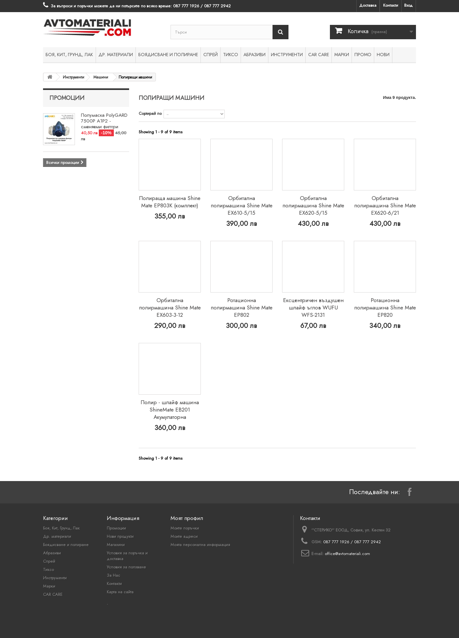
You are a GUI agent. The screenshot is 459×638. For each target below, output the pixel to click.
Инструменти (287, 54)
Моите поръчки (185, 528)
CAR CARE (318, 54)
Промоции (66, 98)
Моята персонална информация (200, 545)
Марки (341, 54)
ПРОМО (362, 54)
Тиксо (230, 54)
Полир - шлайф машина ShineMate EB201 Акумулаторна (170, 409)
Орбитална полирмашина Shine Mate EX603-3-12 (170, 307)
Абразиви (255, 54)
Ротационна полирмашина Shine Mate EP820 (385, 307)
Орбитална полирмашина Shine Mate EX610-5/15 (242, 205)
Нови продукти (120, 536)
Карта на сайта (120, 592)
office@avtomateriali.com (347, 554)
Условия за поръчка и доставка (127, 556)
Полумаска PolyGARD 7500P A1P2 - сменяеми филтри (104, 121)
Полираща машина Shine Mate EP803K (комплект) (169, 201)
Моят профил (187, 518)
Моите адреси (184, 536)
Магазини (116, 545)
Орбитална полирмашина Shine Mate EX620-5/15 (313, 205)
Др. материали (115, 54)
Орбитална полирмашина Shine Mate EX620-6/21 (385, 205)
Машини (100, 77)
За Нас (113, 575)
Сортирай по (150, 113)
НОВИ (383, 54)
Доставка (367, 5)
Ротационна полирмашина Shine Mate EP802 (242, 307)
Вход (408, 5)
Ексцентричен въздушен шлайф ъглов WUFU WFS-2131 (313, 307)
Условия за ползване (126, 567)
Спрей (210, 54)
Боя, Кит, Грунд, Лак (69, 54)
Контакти (390, 5)
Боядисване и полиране (168, 54)
